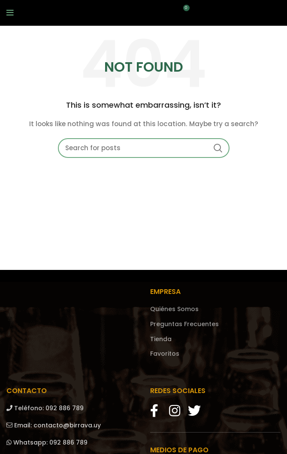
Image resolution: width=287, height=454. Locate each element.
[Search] (144, 148)
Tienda (161, 339)
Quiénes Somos (174, 309)
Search (218, 148)
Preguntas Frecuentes (184, 324)
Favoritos (164, 354)
